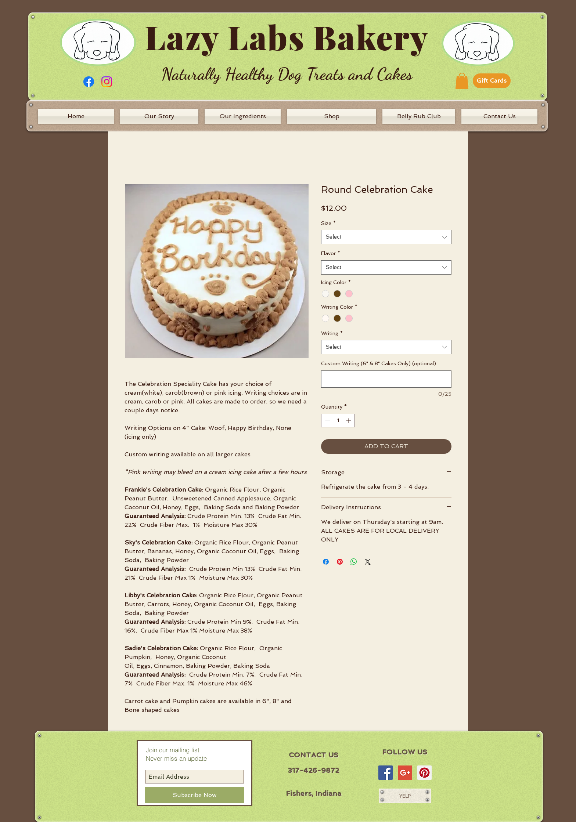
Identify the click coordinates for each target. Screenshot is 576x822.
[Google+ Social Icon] (405, 772)
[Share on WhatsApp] (353, 561)
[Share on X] (367, 561)
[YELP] (405, 796)
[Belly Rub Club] (418, 116)
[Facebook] (89, 82)
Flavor (330, 253)
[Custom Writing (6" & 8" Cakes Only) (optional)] (386, 379)
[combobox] (386, 237)
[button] (462, 81)
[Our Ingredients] (243, 116)
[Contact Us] (499, 116)
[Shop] (331, 116)
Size (328, 223)
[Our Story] (159, 116)
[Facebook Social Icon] (385, 772)
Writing (332, 333)
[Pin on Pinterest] (339, 561)
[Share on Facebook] (325, 561)
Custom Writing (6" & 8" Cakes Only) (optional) (378, 363)
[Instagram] (107, 82)
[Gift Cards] (492, 80)
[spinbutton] (338, 420)
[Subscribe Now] (194, 795)
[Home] (76, 116)
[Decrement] (326, 420)
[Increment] (349, 420)
